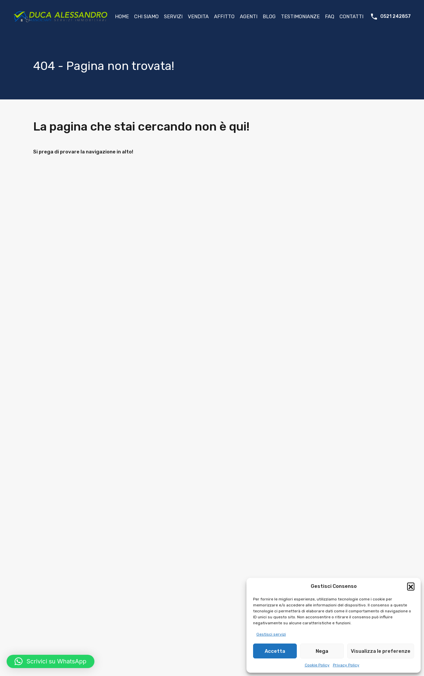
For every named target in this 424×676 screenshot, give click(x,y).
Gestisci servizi (271, 634)
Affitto (224, 17)
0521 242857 (395, 16)
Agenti (248, 17)
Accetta (275, 651)
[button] (410, 586)
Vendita (198, 17)
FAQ (329, 17)
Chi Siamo (146, 17)
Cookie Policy (317, 665)
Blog (269, 17)
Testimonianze (300, 17)
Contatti (351, 17)
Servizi (173, 17)
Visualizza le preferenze (380, 651)
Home (122, 17)
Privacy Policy (346, 665)
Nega (322, 651)
